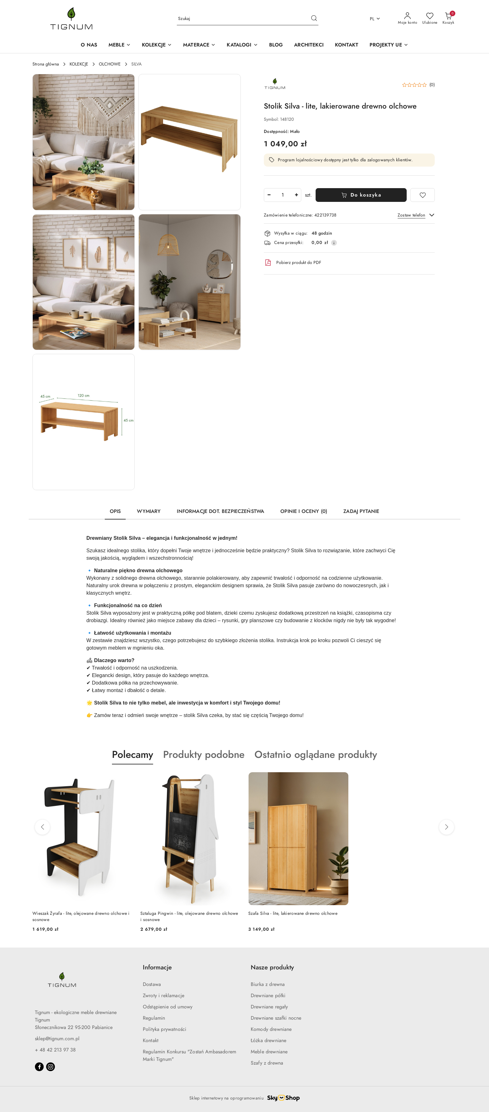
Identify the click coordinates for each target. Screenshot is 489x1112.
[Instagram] (50, 1066)
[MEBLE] (119, 45)
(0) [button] (432, 85)
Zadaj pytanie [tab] (361, 511)
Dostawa (152, 984)
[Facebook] (39, 1066)
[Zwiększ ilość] (296, 195)
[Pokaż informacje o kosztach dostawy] (334, 242)
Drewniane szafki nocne (276, 1018)
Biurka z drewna (268, 984)
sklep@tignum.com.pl (57, 1038)
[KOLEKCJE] (156, 45)
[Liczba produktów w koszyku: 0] (448, 18)
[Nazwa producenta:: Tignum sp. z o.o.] (275, 84)
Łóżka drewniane (268, 1040)
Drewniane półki (268, 995)
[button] (242, 45)
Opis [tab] (115, 511)
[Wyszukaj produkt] (247, 18)
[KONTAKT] (346, 45)
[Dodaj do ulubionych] (422, 195)
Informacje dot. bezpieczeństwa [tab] (220, 511)
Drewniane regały (269, 1006)
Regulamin (154, 1018)
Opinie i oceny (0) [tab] (303, 511)
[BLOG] (276, 45)
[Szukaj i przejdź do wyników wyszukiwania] (314, 18)
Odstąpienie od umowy (167, 1006)
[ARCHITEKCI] (309, 45)
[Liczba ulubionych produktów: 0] (430, 18)
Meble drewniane (269, 1051)
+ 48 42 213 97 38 (55, 1049)
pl (375, 19)
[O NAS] (89, 45)
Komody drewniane (271, 1029)
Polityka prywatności (164, 1029)
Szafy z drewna (267, 1063)
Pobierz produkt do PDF (292, 262)
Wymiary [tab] (149, 511)
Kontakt (150, 1040)
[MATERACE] (199, 45)
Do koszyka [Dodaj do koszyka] (361, 195)
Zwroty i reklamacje (163, 995)
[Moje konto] (407, 18)
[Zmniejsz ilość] (269, 195)
